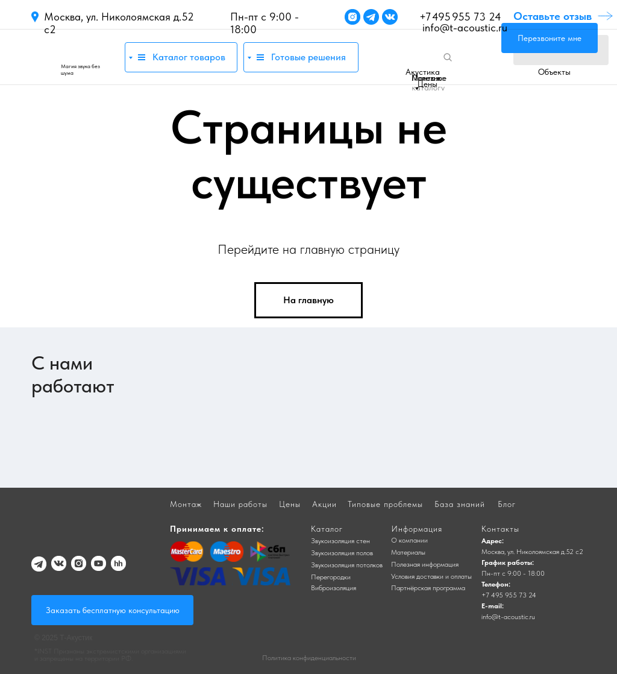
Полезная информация (425, 564)
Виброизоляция (333, 588)
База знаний (459, 504)
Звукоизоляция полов (342, 553)
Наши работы (240, 504)
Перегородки (331, 577)
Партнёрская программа (428, 588)
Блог (507, 504)
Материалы (408, 552)
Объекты (554, 72)
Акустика (423, 72)
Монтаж (426, 78)
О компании (409, 540)
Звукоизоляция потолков (347, 565)
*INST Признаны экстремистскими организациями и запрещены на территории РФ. (110, 655)
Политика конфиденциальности (309, 658)
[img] (72, 57)
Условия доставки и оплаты (431, 576)
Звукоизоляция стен (340, 541)
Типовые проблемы (385, 504)
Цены (427, 84)
